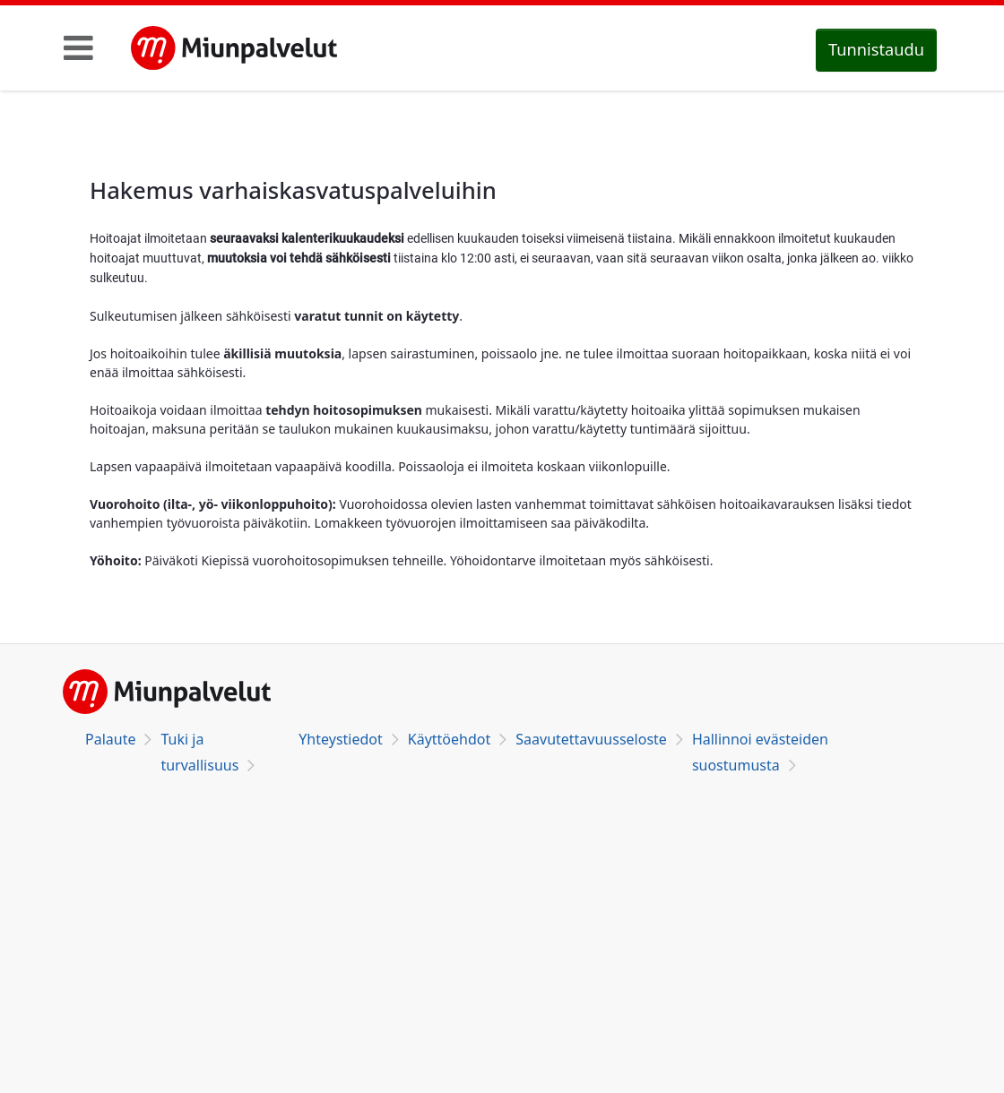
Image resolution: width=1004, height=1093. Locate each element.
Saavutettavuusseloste (591, 739)
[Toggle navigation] (78, 47)
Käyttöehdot (449, 739)
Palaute (110, 739)
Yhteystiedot (340, 739)
